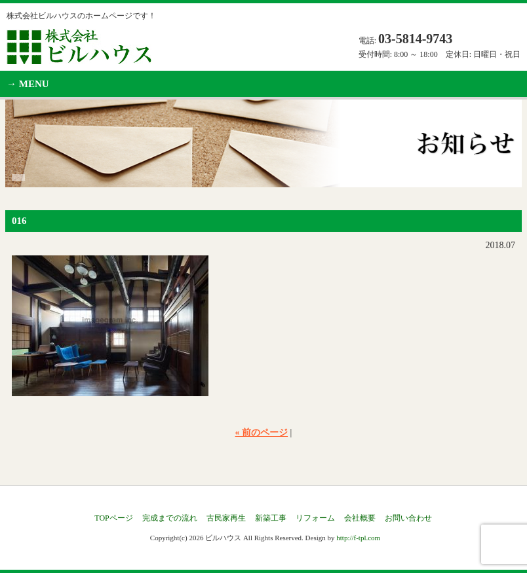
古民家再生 (226, 518)
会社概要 (360, 518)
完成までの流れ (169, 518)
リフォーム (315, 518)
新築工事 (270, 518)
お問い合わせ (408, 518)
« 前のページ (261, 432)
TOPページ (113, 518)
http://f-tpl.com (358, 538)
